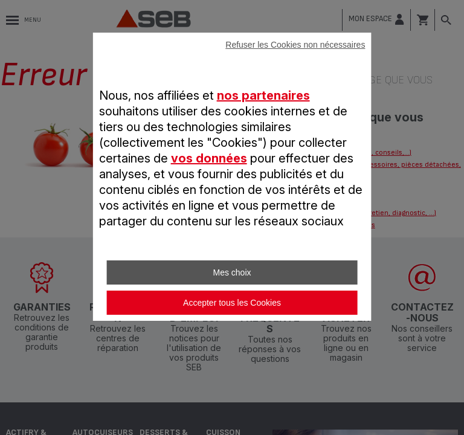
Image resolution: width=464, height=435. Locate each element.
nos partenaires (263, 95)
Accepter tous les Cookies (232, 303)
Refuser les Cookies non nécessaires (295, 45)
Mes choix (232, 272)
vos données (209, 158)
